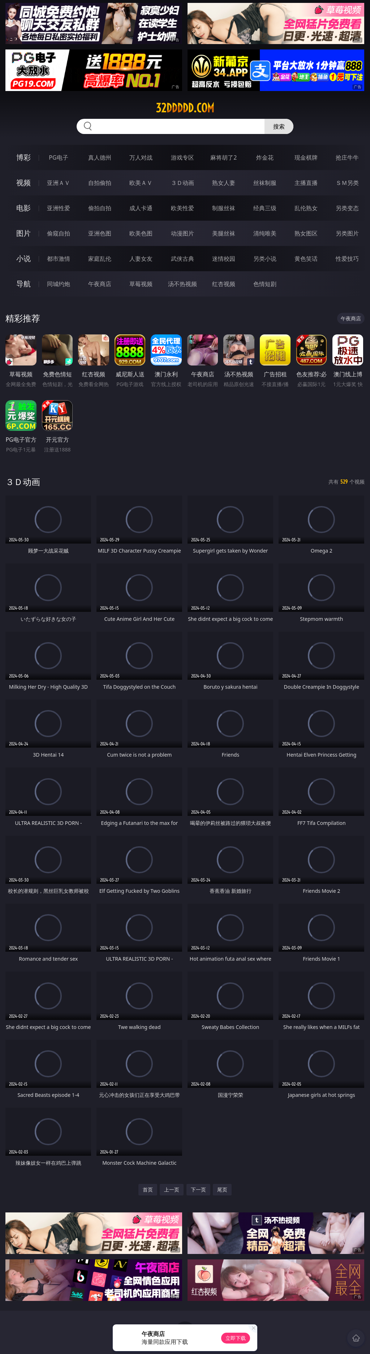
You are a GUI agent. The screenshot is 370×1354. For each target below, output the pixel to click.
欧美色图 (140, 233)
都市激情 (58, 259)
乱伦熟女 (306, 208)
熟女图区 (306, 233)
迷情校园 (223, 259)
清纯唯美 (264, 233)
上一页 (171, 1189)
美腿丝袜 (223, 233)
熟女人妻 (223, 183)
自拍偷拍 (99, 183)
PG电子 (58, 157)
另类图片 (347, 233)
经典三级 (264, 208)
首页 (148, 1189)
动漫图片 (182, 233)
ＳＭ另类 (347, 183)
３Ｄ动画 (182, 183)
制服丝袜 (223, 208)
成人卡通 (140, 208)
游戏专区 (182, 157)
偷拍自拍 (99, 208)
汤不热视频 (182, 284)
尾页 (222, 1189)
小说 (23, 258)
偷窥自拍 (58, 233)
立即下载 (235, 1337)
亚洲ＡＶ (58, 183)
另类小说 (264, 259)
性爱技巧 (347, 259)
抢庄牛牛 (347, 157)
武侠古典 (182, 259)
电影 (23, 208)
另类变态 (347, 208)
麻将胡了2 (223, 157)
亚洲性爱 (58, 208)
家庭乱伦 (99, 259)
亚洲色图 (99, 233)
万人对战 (140, 157)
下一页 (198, 1189)
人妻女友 (140, 259)
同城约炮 (58, 284)
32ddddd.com (185, 108)
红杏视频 (223, 284)
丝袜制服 (264, 183)
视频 (23, 182)
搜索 (279, 126)
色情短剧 (264, 284)
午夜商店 (99, 284)
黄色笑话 (306, 259)
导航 (23, 284)
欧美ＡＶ (140, 183)
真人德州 (99, 157)
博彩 (23, 157)
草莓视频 (140, 284)
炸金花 (265, 157)
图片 (23, 233)
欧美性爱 (182, 208)
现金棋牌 (306, 157)
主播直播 (306, 183)
